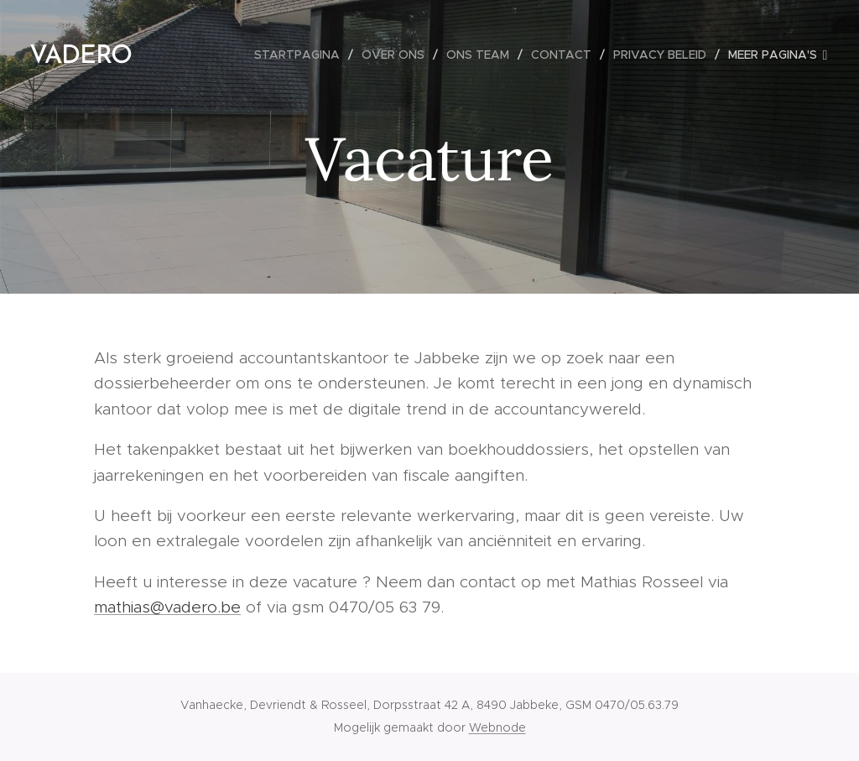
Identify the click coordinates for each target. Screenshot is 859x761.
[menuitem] (301, 55)
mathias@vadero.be (167, 607)
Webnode (497, 727)
